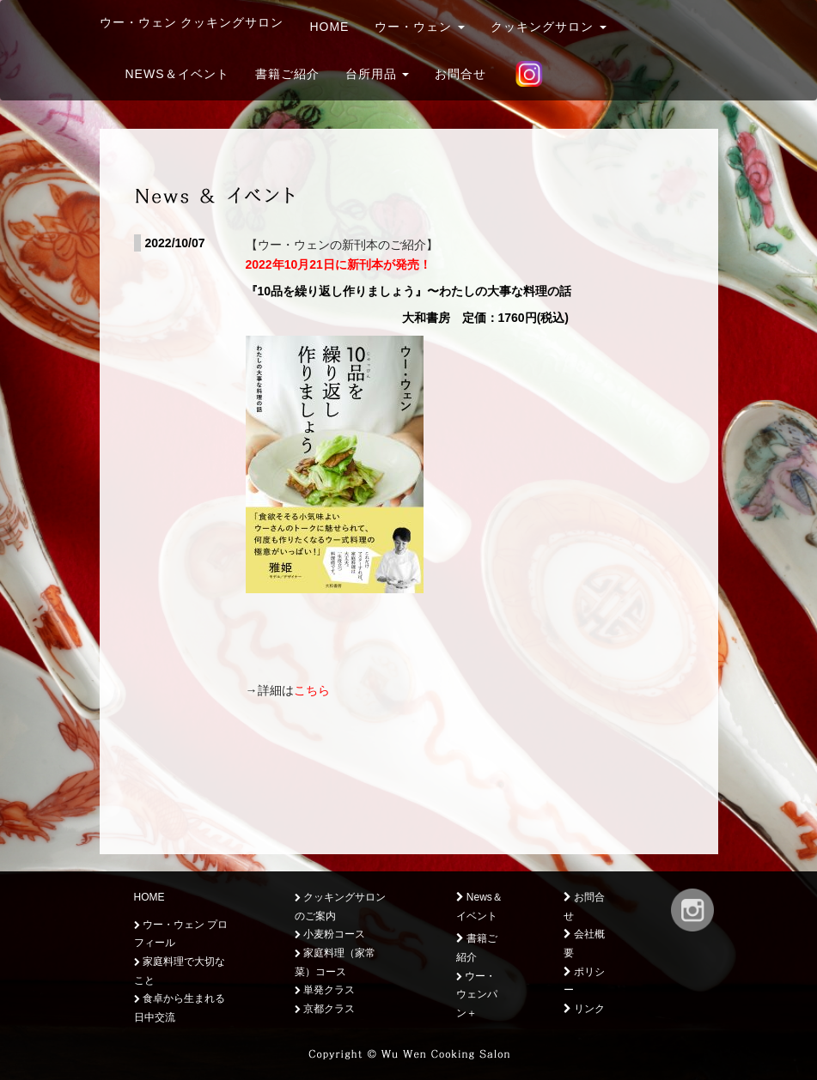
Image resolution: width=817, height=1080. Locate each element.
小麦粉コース (330, 934)
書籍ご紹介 (287, 74)
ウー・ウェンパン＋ (476, 994)
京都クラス (325, 1009)
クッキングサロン (549, 26)
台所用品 (377, 74)
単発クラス (325, 990)
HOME (329, 26)
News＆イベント (177, 74)
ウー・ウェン (420, 26)
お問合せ (460, 74)
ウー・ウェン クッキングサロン (192, 22)
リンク (584, 1009)
